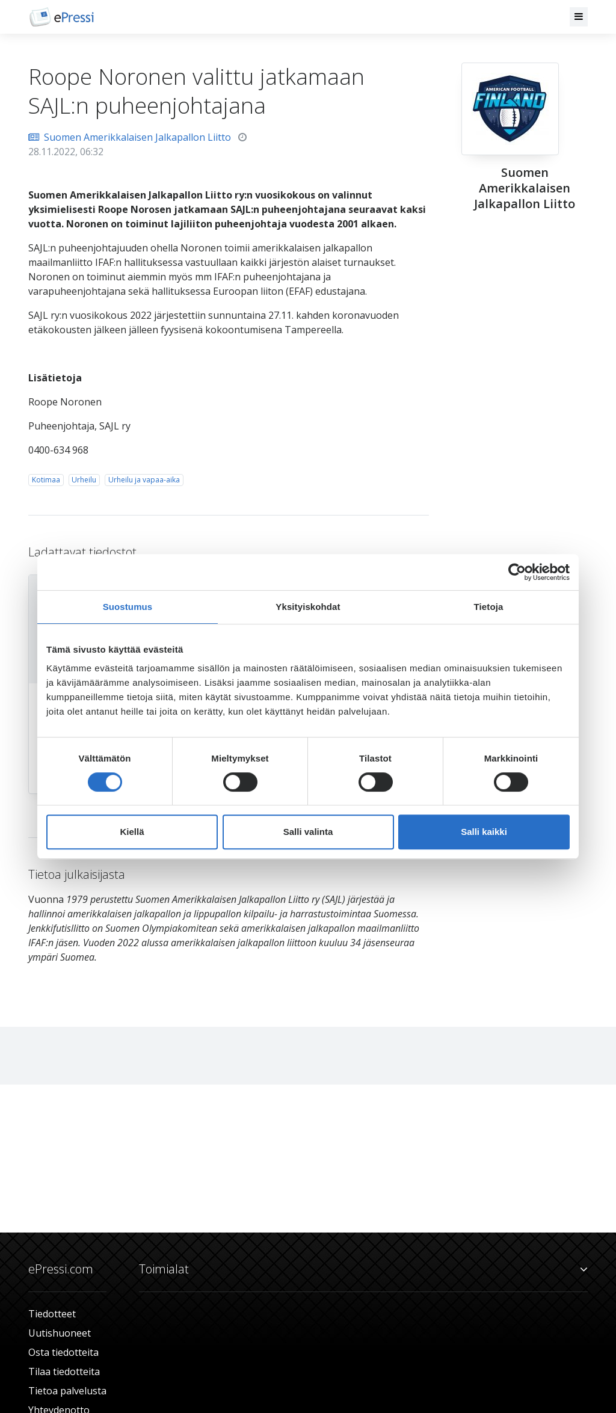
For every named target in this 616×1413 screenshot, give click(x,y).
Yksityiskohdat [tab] (308, 607)
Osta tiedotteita (63, 1352)
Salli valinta (308, 832)
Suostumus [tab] (128, 607)
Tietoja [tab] (489, 607)
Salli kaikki (484, 832)
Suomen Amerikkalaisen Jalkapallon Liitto (129, 137)
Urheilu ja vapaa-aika (144, 480)
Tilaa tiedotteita (64, 1371)
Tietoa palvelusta (67, 1390)
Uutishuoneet (59, 1333)
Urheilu (84, 480)
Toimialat (363, 1269)
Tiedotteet (52, 1313)
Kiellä (132, 832)
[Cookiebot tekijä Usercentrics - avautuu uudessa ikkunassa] (517, 572)
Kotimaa (46, 480)
